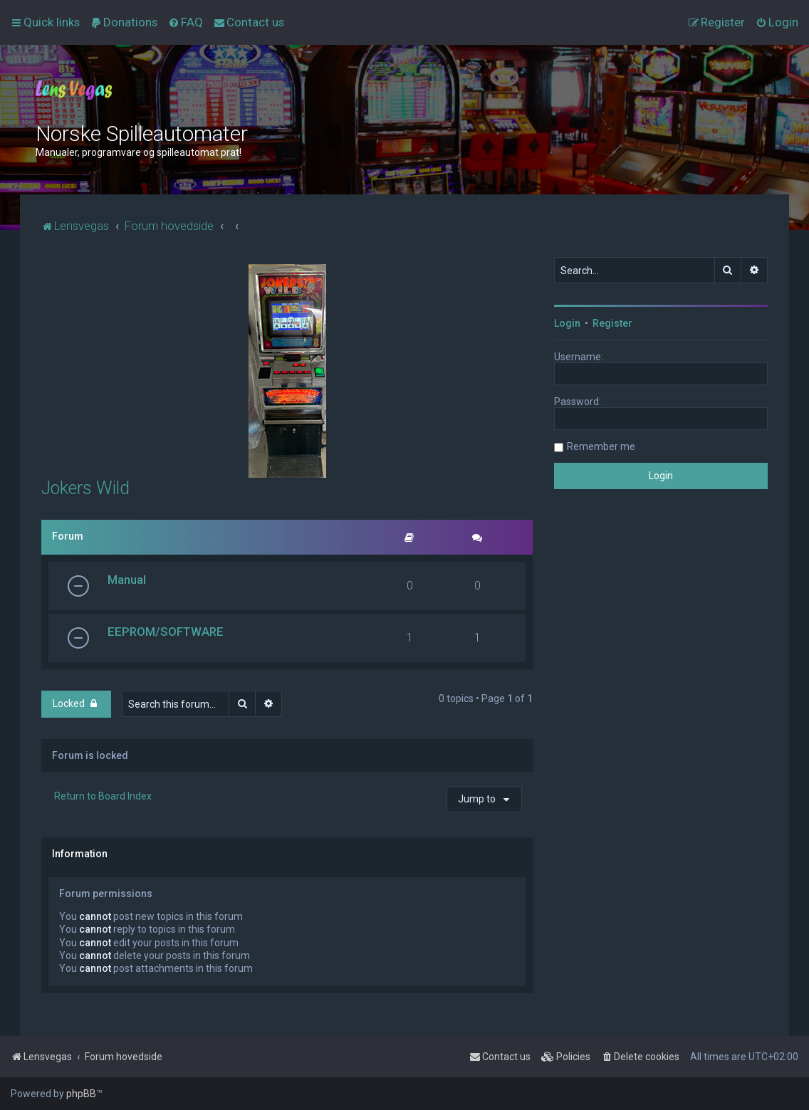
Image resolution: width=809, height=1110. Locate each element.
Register (612, 323)
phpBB (81, 1093)
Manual (127, 579)
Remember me (601, 446)
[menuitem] (123, 22)
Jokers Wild (85, 488)
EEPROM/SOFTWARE (166, 631)
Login (567, 323)
